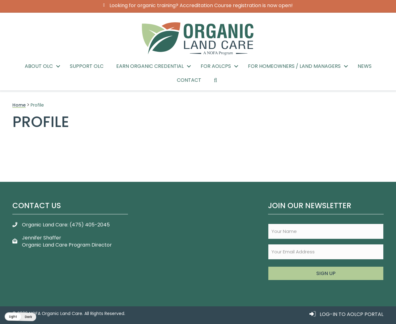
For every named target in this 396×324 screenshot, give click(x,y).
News (365, 66)
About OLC (39, 66)
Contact (189, 80)
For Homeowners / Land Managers (294, 66)
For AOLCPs (216, 66)
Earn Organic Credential (150, 66)
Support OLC (87, 66)
